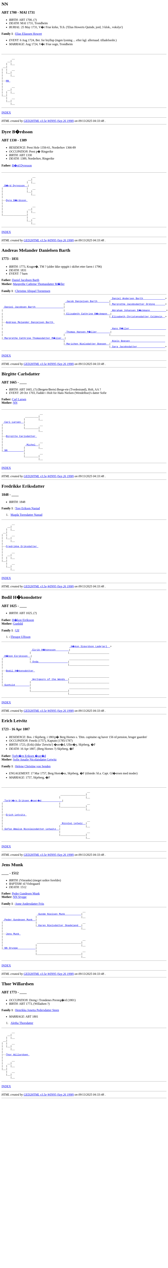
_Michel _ (31, 476)
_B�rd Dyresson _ (15, 196)
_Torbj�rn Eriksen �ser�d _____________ (33, 853)
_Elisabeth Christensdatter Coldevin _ (138, 337)
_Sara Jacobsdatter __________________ (138, 371)
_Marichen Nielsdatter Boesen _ (87, 368)
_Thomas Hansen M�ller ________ (88, 354)
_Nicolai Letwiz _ (73, 881)
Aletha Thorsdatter (22, 1093)
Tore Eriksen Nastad (27, 543)
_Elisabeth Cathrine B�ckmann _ (88, 334)
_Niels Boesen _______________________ (138, 364)
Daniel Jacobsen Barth (25, 298)
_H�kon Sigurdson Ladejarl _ (90, 690)
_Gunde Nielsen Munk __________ (59, 975)
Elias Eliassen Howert (28, 33)
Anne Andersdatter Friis (29, 964)
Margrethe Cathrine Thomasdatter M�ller (39, 302)
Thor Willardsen (17, 1130)
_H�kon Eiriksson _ (17, 700)
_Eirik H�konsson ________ (50, 694)
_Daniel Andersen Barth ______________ (138, 317)
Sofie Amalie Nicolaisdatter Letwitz (35, 811)
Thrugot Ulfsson (20, 681)
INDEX (6, 122)
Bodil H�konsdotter (20, 717)
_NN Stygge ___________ (19, 1016)
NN (8, 86)
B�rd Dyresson (22, 175)
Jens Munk (13, 999)
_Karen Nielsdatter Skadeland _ (59, 989)
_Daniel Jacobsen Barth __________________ (33, 327)
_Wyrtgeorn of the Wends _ (49, 728)
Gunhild (18, 667)
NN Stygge (20, 957)
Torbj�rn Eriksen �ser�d (29, 807)
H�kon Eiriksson (23, 664)
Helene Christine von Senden (32, 818)
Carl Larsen (19, 424)
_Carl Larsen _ (13, 449)
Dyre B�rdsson (17, 213)
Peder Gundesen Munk (26, 954)
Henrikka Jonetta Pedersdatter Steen (37, 1080)
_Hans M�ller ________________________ (138, 351)
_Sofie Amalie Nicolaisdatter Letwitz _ (31, 887)
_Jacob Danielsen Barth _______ (87, 320)
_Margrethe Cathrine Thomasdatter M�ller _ (34, 361)
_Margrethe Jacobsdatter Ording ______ (138, 323)
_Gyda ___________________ (49, 707)
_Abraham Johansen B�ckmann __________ (138, 330)
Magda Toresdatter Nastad (26, 549)
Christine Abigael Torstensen (32, 309)
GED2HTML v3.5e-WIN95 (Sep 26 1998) (49, 130)
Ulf (17, 674)
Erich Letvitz (16, 870)
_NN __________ (13, 483)
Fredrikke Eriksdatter (22, 586)
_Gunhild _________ (16, 734)
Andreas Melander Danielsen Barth (30, 344)
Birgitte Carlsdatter (21, 466)
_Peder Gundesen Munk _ (19, 982)
